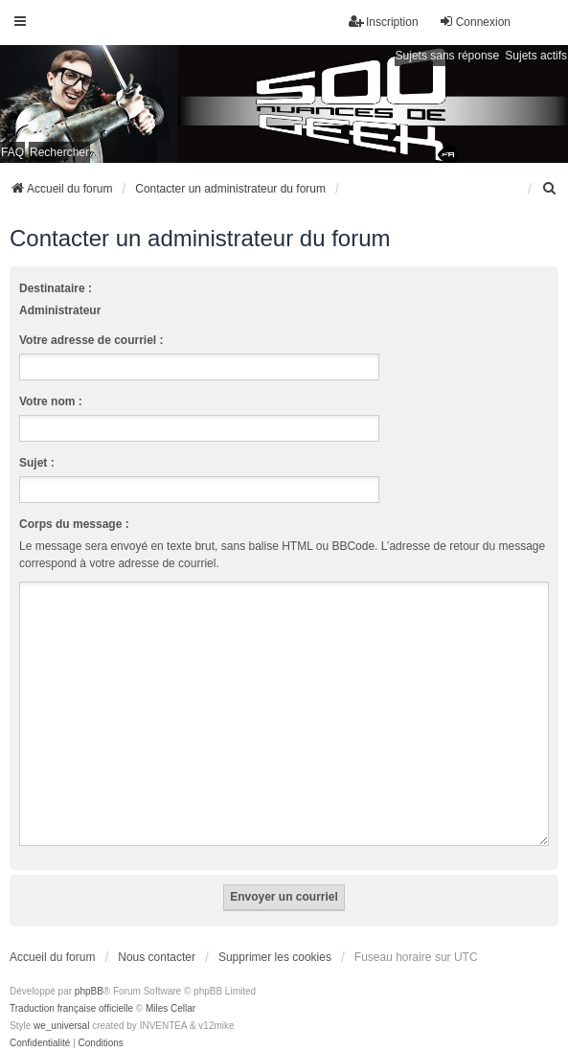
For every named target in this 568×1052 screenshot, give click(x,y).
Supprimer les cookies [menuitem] (274, 934)
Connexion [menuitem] (475, 21)
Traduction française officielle (71, 985)
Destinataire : (55, 288)
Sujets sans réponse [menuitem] (448, 55)
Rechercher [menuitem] (59, 152)
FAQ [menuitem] (12, 152)
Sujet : (37, 462)
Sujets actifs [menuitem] (536, 55)
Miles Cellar (170, 985)
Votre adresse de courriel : (91, 340)
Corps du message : (74, 524)
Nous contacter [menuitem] (156, 934)
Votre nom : (50, 401)
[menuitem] (549, 188)
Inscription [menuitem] (384, 21)
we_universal (61, 1002)
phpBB (89, 968)
